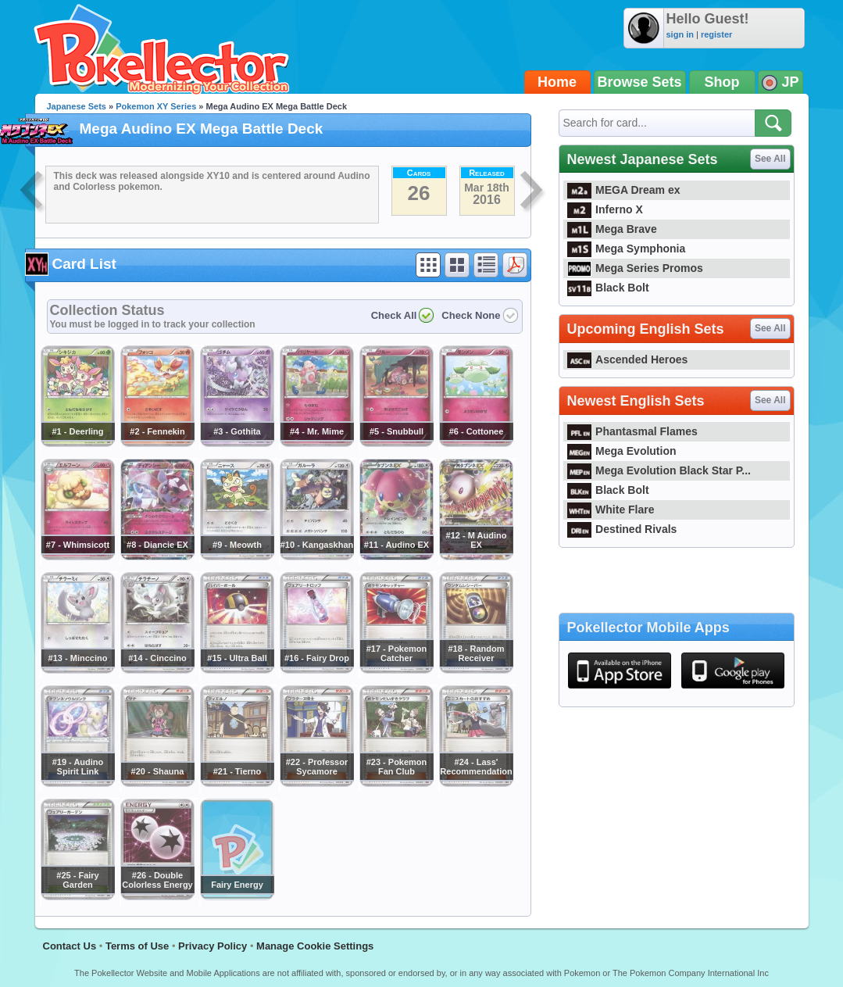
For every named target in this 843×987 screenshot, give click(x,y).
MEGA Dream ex (623, 190)
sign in (680, 34)
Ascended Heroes (627, 359)
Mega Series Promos (635, 268)
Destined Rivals (622, 529)
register (716, 34)
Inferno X (605, 209)
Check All (394, 315)
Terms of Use (137, 946)
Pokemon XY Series (156, 106)
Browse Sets (640, 82)
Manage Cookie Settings (314, 946)
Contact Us (70, 946)
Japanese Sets (76, 106)
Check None (470, 315)
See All (770, 158)
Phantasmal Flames (632, 431)
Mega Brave (612, 229)
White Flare (611, 509)
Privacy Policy (212, 946)
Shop (722, 82)
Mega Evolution (622, 451)
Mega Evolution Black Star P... (659, 470)
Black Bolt (608, 287)
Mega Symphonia (626, 248)
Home (557, 82)
